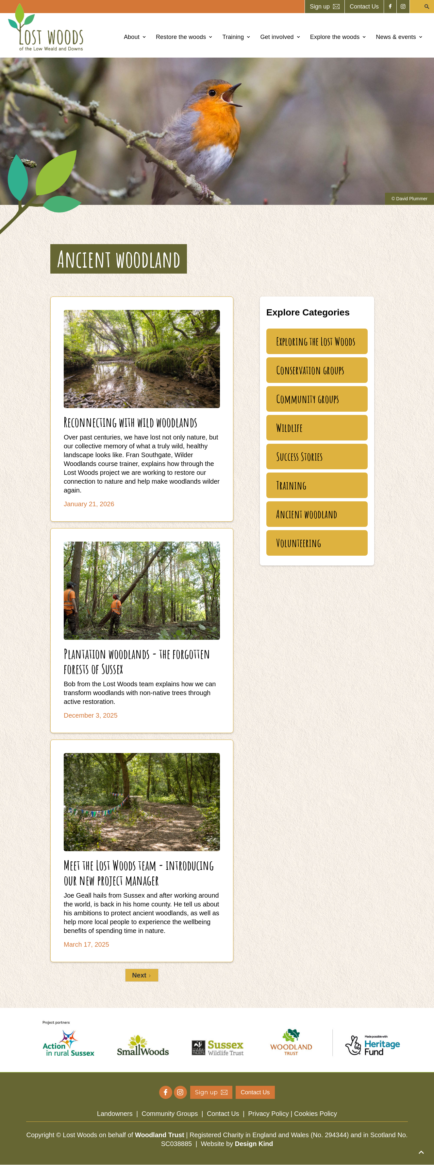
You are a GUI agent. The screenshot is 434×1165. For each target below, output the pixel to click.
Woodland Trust (159, 1134)
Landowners (115, 1113)
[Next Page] (141, 975)
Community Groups (170, 1113)
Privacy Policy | (271, 1113)
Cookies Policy (315, 1113)
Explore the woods (335, 37)
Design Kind (254, 1143)
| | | (217, 1113)
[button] (135, 37)
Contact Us (223, 1113)
